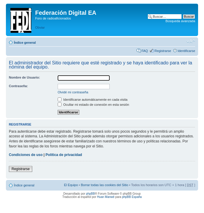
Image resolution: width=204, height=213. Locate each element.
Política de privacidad (64, 155)
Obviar (40, 27)
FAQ (144, 51)
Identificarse (186, 51)
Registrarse (162, 51)
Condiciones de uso (26, 155)
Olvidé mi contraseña (73, 92)
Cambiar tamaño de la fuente (191, 41)
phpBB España (132, 197)
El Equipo (71, 185)
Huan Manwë (105, 197)
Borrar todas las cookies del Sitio (104, 185)
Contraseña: (18, 86)
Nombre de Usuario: (24, 77)
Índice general (25, 42)
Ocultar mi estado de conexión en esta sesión (93, 104)
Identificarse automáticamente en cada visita (92, 99)
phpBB (90, 193)
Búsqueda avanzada (180, 21)
